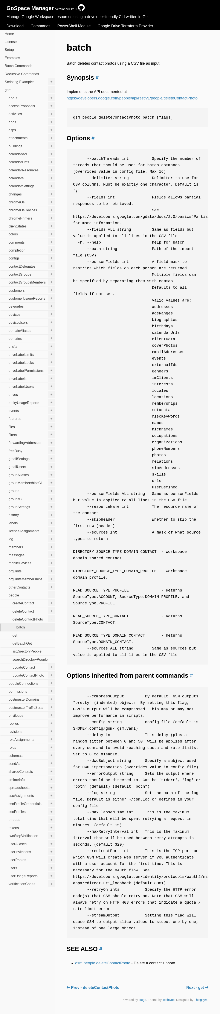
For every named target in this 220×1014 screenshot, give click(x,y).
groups (32, 490)
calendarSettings (32, 185)
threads (32, 819)
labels (32, 522)
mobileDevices (32, 562)
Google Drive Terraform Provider (125, 26)
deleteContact (33, 610)
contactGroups (32, 274)
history (32, 514)
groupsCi (32, 498)
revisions (32, 731)
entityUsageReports (32, 402)
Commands (40, 26)
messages (32, 554)
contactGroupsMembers (32, 282)
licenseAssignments (32, 530)
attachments (32, 137)
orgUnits (32, 570)
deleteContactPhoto (33, 618)
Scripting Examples (30, 81)
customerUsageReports (32, 298)
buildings (32, 145)
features (32, 418)
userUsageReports (32, 875)
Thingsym (201, 1000)
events (32, 410)
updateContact (33, 666)
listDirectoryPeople (26, 651)
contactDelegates (32, 265)
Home (9, 34)
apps (32, 121)
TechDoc (168, 1000)
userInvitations (32, 851)
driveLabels (32, 378)
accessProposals (32, 105)
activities (32, 113)
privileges (32, 715)
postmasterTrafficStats (32, 707)
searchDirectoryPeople (30, 659)
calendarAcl (32, 153)
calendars (32, 177)
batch (20, 627)
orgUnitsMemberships (32, 578)
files (32, 426)
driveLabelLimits (32, 354)
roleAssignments (32, 739)
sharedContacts (32, 771)
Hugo (142, 1000)
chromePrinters (32, 217)
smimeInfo (32, 779)
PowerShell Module (74, 26)
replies (32, 723)
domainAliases (32, 330)
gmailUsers (32, 466)
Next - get (197, 987)
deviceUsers (32, 322)
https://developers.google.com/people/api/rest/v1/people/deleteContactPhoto (132, 98)
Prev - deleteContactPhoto (93, 987)
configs (32, 258)
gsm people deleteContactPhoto (102, 963)
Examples (12, 58)
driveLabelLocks (32, 362)
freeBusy (32, 450)
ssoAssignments (32, 795)
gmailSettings (32, 458)
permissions (32, 691)
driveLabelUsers (32, 386)
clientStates (32, 225)
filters (32, 434)
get (14, 635)
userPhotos (32, 859)
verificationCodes (32, 883)
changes (32, 193)
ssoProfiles (32, 811)
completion (32, 249)
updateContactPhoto (33, 675)
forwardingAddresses (32, 442)
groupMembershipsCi (32, 482)
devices (32, 314)
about (32, 97)
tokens (32, 827)
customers (32, 290)
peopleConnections (32, 683)
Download (15, 26)
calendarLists (32, 161)
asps (32, 129)
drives (32, 394)
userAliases (32, 843)
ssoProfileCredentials (32, 803)
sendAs (32, 763)
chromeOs (32, 201)
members (32, 546)
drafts (32, 346)
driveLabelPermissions (32, 370)
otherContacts (32, 586)
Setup (9, 50)
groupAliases (32, 474)
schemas (32, 755)
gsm (30, 89)
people (32, 594)
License (11, 42)
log (32, 538)
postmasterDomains (32, 699)
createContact (33, 602)
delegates (32, 306)
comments (32, 241)
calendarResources (32, 169)
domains (32, 338)
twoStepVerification (32, 835)
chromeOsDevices (32, 209)
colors (32, 233)
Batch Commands (18, 66)
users (32, 867)
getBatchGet (22, 643)
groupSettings (32, 506)
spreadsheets (32, 787)
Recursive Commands (22, 74)
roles (32, 747)
